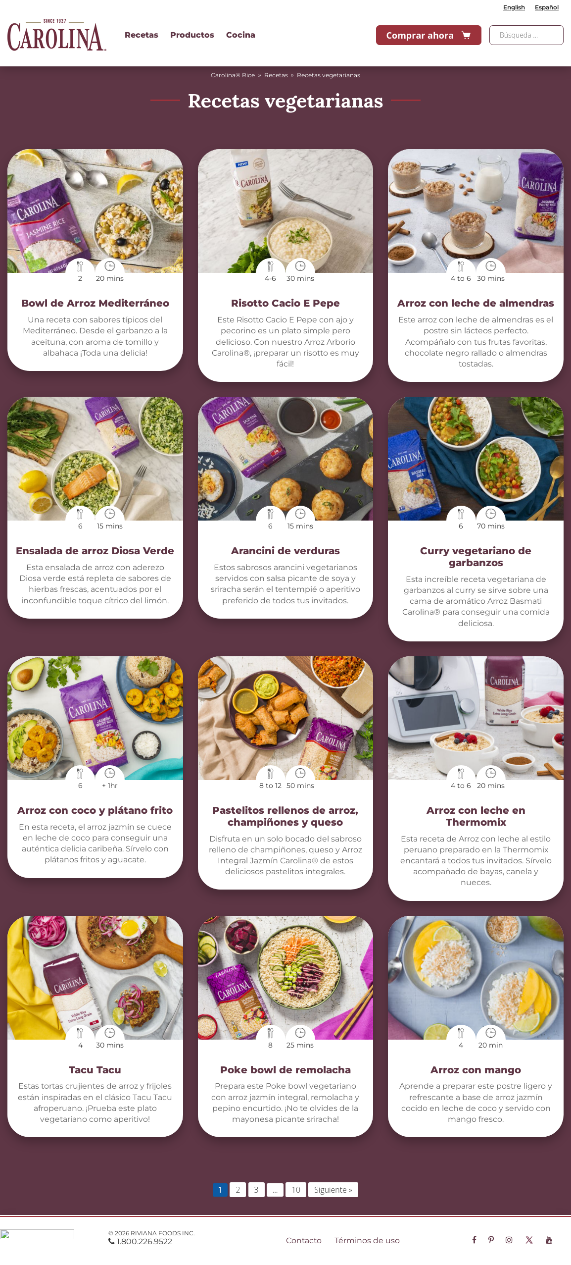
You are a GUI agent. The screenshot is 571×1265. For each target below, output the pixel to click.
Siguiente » (333, 1189)
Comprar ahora (428, 35)
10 (295, 1189)
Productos (192, 35)
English (514, 7)
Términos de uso (367, 1240)
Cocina (240, 35)
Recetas (141, 35)
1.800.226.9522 (140, 1241)
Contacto (304, 1240)
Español (547, 7)
